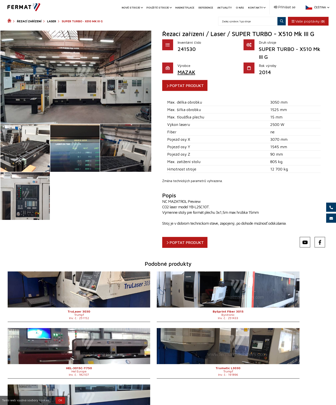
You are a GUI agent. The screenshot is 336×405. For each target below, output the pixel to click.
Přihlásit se (285, 7)
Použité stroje (158, 7)
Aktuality (224, 7)
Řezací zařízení (29, 21)
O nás (240, 7)
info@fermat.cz (207, 394)
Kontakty (256, 7)
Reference (205, 7)
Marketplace (184, 7)
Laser (51, 21)
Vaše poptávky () (307, 21)
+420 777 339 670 (175, 394)
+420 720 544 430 (139, 394)
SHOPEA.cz (40, 394)
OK (60, 400)
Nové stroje (132, 7)
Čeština (321, 7)
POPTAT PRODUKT (190, 85)
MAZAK (186, 72)
